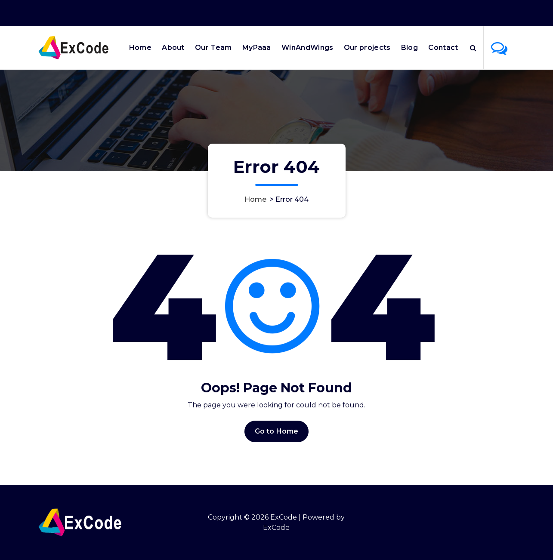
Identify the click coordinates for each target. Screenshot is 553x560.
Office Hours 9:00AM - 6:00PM (406, 12)
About (173, 47)
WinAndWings (307, 47)
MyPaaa (256, 47)
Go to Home (277, 439)
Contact (443, 47)
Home (140, 47)
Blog (409, 47)
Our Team (213, 47)
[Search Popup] (473, 47)
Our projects (367, 47)
